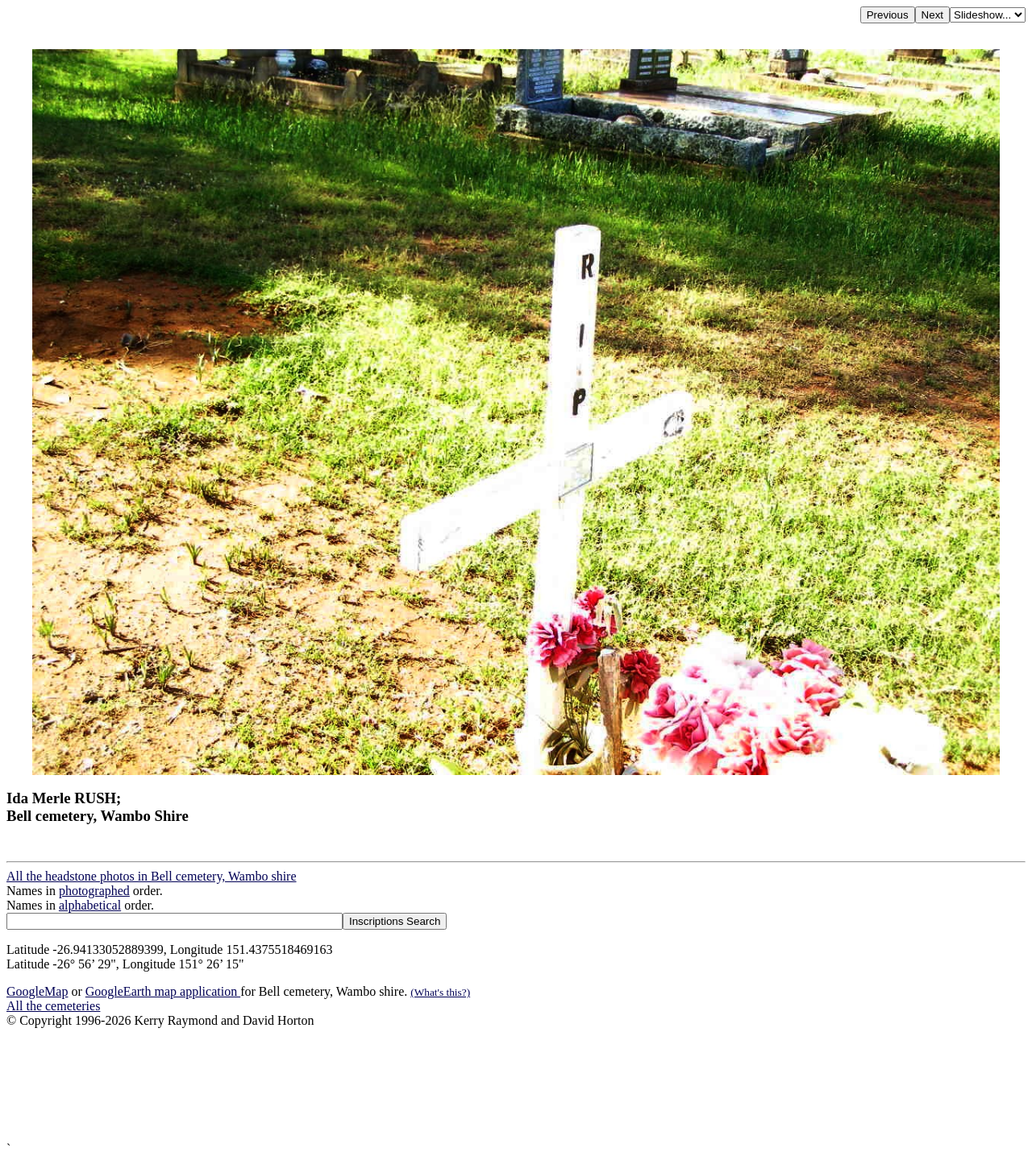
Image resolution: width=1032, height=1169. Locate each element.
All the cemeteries (53, 1006)
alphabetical (90, 905)
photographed (94, 890)
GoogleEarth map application (162, 991)
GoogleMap (37, 991)
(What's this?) (440, 992)
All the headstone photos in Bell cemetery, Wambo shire (151, 876)
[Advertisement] (490, 1085)
